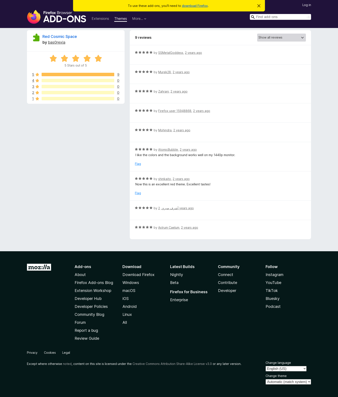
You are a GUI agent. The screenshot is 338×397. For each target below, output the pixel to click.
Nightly (176, 274)
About (80, 274)
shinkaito (164, 179)
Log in (306, 5)
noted (67, 364)
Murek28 (164, 72)
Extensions (100, 18)
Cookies (50, 352)
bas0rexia (56, 42)
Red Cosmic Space (59, 36)
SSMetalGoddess (170, 52)
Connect (225, 274)
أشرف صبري (170, 208)
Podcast (273, 306)
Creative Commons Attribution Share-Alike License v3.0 (172, 364)
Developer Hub (88, 298)
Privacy (32, 352)
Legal (66, 352)
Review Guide (87, 338)
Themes (120, 18)
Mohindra (165, 130)
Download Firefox (138, 274)
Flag (138, 164)
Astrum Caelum (168, 227)
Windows (130, 282)
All (124, 322)
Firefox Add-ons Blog (94, 282)
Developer (227, 290)
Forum (80, 322)
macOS (128, 290)
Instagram (274, 274)
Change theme (276, 376)
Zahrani (163, 91)
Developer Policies (91, 306)
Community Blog (89, 314)
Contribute (227, 282)
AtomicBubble (168, 149)
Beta (174, 282)
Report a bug (86, 330)
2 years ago (193, 52)
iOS (125, 298)
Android (129, 306)
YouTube (273, 282)
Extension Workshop (93, 290)
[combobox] (280, 17)
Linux (127, 314)
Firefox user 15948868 (174, 111)
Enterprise (179, 300)
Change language (278, 362)
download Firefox (195, 6)
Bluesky (273, 298)
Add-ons (83, 266)
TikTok (272, 290)
